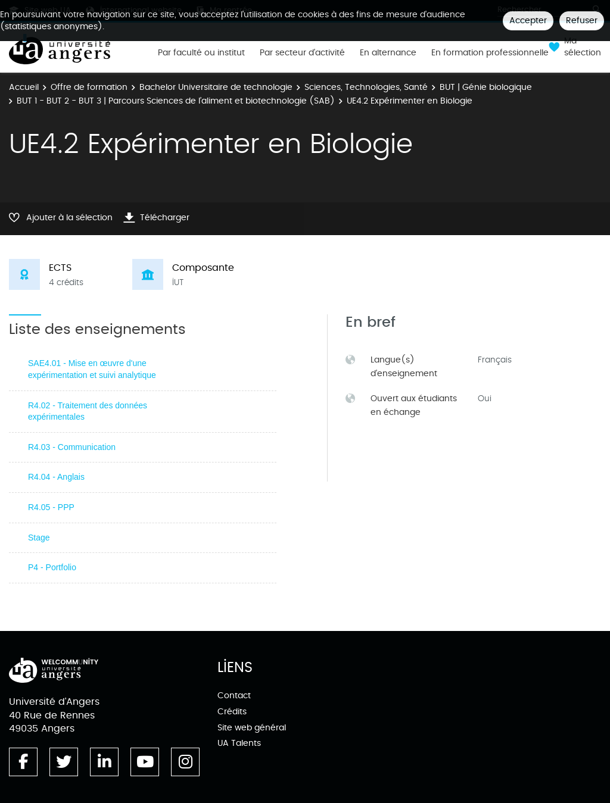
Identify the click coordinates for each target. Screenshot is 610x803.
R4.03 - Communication (72, 447)
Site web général (251, 727)
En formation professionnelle (490, 53)
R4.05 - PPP (51, 507)
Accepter (528, 20)
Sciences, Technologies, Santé (366, 87)
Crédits (232, 711)
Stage (39, 537)
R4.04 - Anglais (56, 477)
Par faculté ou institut (201, 53)
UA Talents (239, 743)
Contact (234, 695)
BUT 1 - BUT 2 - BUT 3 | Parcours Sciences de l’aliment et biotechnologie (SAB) (176, 101)
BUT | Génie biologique (486, 87)
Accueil (24, 87)
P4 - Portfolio (52, 567)
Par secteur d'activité (302, 53)
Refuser (581, 20)
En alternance (388, 53)
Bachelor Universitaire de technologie (215, 87)
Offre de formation (89, 87)
